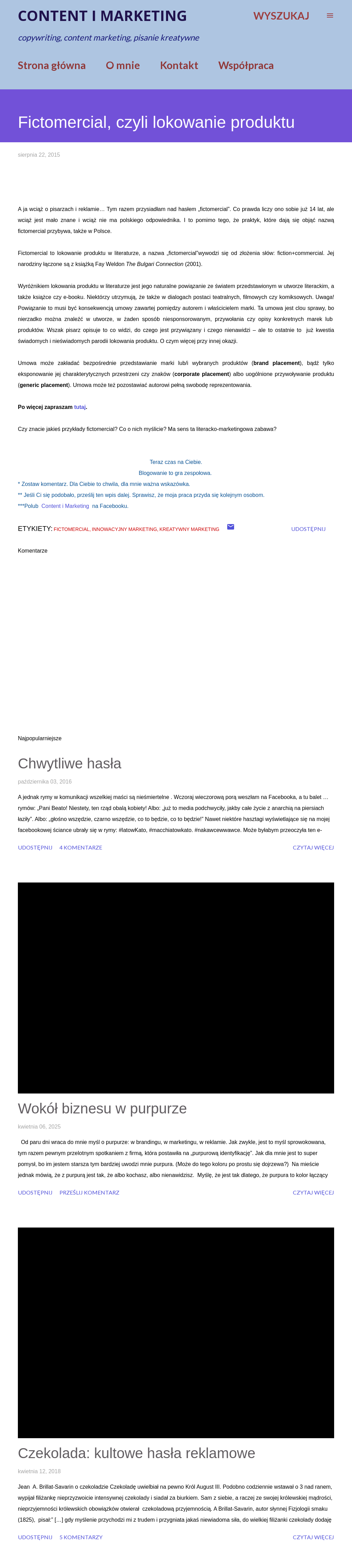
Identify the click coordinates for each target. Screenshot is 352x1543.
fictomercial (71, 529)
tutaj (80, 407)
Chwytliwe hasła (69, 763)
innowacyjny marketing (124, 529)
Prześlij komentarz (89, 1192)
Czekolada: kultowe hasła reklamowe (136, 1453)
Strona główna (52, 65)
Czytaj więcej (313, 847)
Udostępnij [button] (308, 528)
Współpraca (246, 65)
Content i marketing (102, 15)
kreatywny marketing (190, 529)
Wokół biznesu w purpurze (102, 1108)
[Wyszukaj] (281, 15)
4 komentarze (80, 847)
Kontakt (179, 65)
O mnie (123, 65)
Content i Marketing (65, 506)
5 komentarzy (80, 1537)
